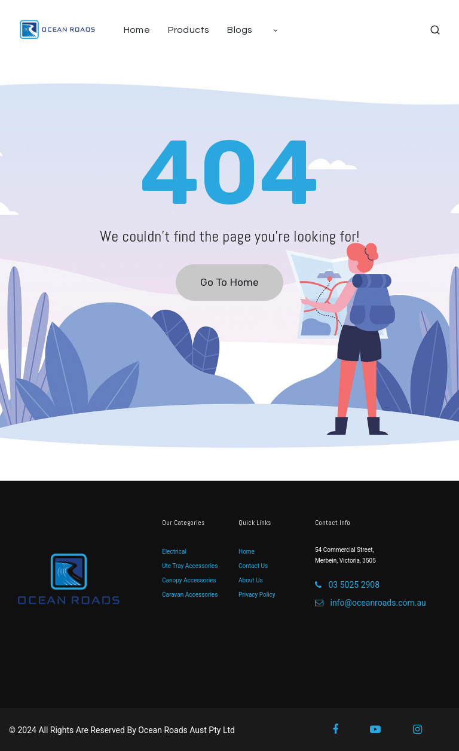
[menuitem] (141, 30)
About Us (250, 580)
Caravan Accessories (190, 594)
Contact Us (253, 566)
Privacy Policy (257, 594)
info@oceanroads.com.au (370, 602)
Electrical (174, 551)
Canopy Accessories (189, 580)
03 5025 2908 (347, 585)
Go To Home (229, 282)
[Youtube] (383, 729)
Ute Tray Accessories (190, 566)
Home (246, 551)
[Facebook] (343, 729)
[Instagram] (425, 729)
